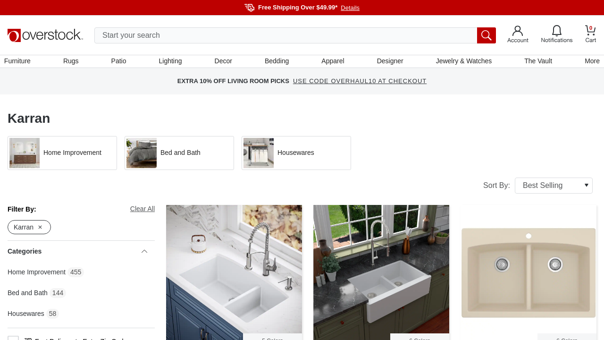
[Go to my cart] (590, 35)
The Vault (536, 63)
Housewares (26, 317)
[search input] (295, 35)
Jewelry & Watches (462, 63)
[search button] (486, 35)
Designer (389, 63)
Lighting (171, 63)
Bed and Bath (28, 296)
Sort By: (538, 189)
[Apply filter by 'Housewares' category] (296, 156)
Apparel (332, 63)
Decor (224, 63)
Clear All (142, 212)
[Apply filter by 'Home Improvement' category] (62, 156)
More (588, 63)
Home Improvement (37, 275)
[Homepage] (45, 35)
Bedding (277, 63)
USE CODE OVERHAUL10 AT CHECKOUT (360, 84)
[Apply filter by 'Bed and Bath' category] (179, 156)
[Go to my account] (517, 35)
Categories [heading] (77, 255)
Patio (120, 63)
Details (350, 7)
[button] (62, 156)
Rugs (74, 63)
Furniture (21, 63)
